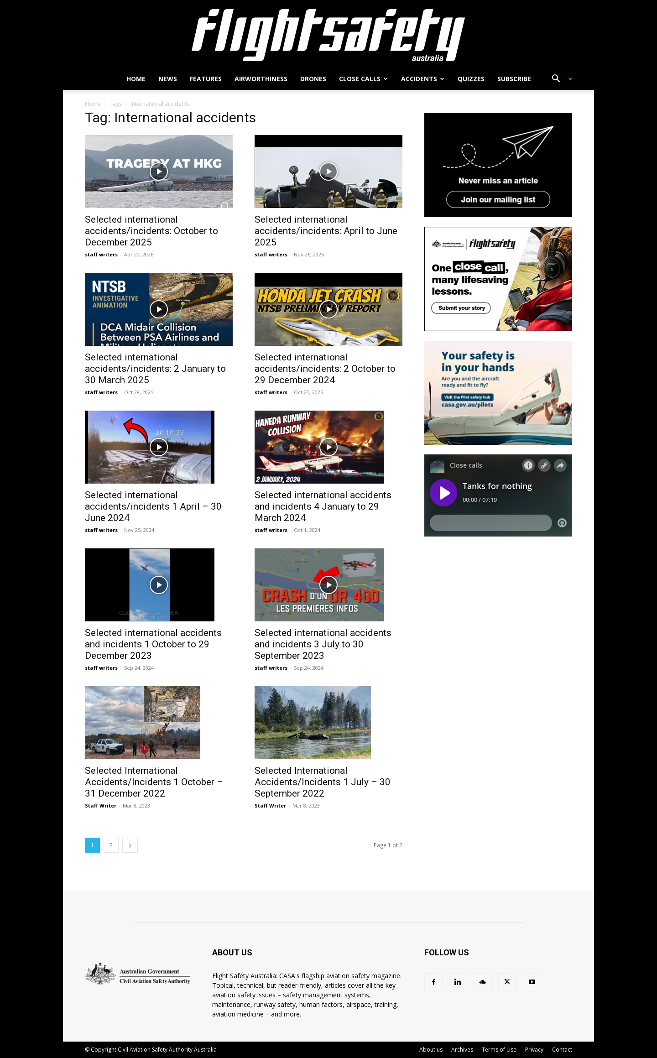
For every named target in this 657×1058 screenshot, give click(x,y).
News (167, 78)
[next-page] (130, 845)
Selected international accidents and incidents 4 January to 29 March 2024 (323, 506)
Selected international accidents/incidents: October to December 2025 (151, 231)
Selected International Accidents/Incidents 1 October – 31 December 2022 (154, 782)
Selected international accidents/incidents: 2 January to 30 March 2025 (155, 369)
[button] (558, 79)
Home (136, 78)
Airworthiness (261, 78)
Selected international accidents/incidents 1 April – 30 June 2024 (153, 506)
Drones (313, 78)
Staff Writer (100, 805)
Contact (562, 1049)
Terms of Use (499, 1049)
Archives (462, 1049)
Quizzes (471, 78)
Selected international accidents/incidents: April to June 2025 (326, 231)
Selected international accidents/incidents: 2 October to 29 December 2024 (325, 369)
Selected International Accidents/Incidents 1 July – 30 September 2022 (323, 782)
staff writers (101, 254)
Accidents (422, 78)
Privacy (534, 1049)
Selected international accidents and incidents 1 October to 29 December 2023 (153, 644)
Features (206, 78)
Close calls (363, 78)
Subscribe (514, 78)
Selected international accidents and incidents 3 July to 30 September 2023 (323, 644)
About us (431, 1049)
